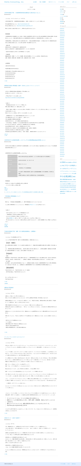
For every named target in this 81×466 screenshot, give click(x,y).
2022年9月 (62, 80)
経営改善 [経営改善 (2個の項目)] (62, 187)
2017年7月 (62, 131)
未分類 (61, 23)
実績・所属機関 (42, 1)
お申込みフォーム (32, 204)
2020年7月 (62, 126)
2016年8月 (62, 143)
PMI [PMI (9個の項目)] (63, 165)
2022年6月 (62, 85)
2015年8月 (62, 149)
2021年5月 (62, 108)
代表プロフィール (52, 1)
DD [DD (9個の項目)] (61, 162)
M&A (5, 187)
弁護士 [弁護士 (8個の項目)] (69, 184)
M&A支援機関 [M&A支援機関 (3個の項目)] (68, 162)
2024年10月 (62, 35)
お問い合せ (74, 1)
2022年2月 (62, 92)
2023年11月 (62, 55)
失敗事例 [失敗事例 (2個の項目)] (64, 183)
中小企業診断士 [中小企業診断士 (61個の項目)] (66, 176)
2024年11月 (62, 33)
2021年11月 (62, 97)
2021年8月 (62, 103)
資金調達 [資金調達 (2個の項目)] (63, 193)
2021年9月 (62, 101)
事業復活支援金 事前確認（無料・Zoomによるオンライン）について (22, 85)
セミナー (62, 12)
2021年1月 (62, 115)
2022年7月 (62, 83)
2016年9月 (62, 142)
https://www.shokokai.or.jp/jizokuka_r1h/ (25, 25)
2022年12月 (62, 74)
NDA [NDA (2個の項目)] (61, 165)
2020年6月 (62, 127)
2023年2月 (62, 71)
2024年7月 (62, 41)
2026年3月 (62, 28)
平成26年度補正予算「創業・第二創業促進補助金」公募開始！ (20, 231)
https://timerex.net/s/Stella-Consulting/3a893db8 (14, 97)
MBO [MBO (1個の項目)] (72, 162)
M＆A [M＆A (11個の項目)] (75, 162)
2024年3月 (62, 48)
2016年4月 (62, 147)
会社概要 (35, 1)
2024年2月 (62, 49)
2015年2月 (62, 152)
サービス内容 (61, 1)
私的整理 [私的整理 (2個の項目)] (70, 185)
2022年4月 (62, 88)
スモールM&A (13, 192)
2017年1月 (62, 134)
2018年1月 (62, 129)
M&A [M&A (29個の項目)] (63, 162)
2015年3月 (62, 150)
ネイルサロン (19, 192)
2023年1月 (62, 72)
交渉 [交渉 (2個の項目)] (68, 181)
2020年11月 (62, 119)
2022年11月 (62, 76)
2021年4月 (62, 110)
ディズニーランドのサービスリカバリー (14, 337)
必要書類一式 (11, 218)
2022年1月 (62, 94)
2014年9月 (62, 156)
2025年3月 (62, 30)
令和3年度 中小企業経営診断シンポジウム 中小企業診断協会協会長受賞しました (25, 140)
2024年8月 (62, 39)
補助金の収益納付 (9, 287)
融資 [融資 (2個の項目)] (72, 189)
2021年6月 (62, 106)
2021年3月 (62, 111)
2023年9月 (62, 58)
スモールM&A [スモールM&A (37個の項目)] (69, 165)
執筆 (61, 18)
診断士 (39, 192)
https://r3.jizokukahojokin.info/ (23, 23)
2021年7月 (62, 104)
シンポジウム (7, 192)
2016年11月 (62, 138)
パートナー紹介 (63, 16)
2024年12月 (62, 32)
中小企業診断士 (35, 192)
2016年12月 (62, 136)
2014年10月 (62, 154)
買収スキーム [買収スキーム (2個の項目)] (71, 191)
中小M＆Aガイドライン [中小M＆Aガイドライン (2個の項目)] (67, 173)
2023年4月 (62, 67)
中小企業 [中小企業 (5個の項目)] (74, 173)
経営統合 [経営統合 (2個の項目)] (71, 187)
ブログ (68, 1)
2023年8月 (62, 60)
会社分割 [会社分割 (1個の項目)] (70, 181)
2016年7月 (62, 145)
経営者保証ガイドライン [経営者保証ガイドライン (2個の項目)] (66, 189)
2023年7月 (62, 62)
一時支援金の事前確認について (12, 196)
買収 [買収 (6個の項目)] (68, 191)
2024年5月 (62, 44)
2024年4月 (62, 46)
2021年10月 (62, 99)
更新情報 (6, 226)
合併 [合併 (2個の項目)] (73, 181)
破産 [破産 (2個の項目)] (67, 185)
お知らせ (6, 134)
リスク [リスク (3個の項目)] (70, 171)
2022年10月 (62, 78)
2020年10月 (62, 120)
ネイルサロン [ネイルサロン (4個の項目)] (66, 171)
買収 (42, 192)
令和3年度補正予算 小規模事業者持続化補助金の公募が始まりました (22, 12)
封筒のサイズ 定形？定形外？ (12, 418)
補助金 (6, 283)
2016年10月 (62, 140)
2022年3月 (62, 90)
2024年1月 (62, 51)
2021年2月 (62, 113)
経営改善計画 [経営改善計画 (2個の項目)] (67, 187)
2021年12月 (62, 95)
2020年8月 (62, 124)
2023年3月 (62, 69)
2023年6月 (62, 64)
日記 (61, 19)
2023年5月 (62, 65)
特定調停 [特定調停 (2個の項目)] (64, 185)
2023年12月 (62, 53)
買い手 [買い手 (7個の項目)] (65, 191)
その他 (5, 80)
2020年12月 (62, 117)
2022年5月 (62, 87)
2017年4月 (62, 133)
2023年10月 (62, 57)
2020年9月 (62, 122)
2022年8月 (62, 81)
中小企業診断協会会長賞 (27, 192)
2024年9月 (62, 37)
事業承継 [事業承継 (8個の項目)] (65, 179)
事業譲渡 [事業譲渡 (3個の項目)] (65, 181)
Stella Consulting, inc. (14, 2)
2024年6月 (62, 42)
